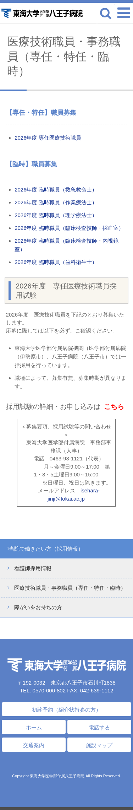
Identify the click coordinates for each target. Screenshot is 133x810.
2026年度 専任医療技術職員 (48, 138)
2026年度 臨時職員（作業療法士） (56, 202)
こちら (114, 406)
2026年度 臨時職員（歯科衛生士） (56, 262)
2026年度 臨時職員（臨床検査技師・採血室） (69, 228)
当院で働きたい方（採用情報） (46, 549)
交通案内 (33, 745)
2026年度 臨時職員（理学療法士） (56, 215)
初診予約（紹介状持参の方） (66, 710)
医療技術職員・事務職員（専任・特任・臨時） (70, 588)
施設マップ (99, 745)
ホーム (34, 727)
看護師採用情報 (32, 568)
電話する (99, 727)
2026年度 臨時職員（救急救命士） (56, 190)
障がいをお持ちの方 (38, 607)
